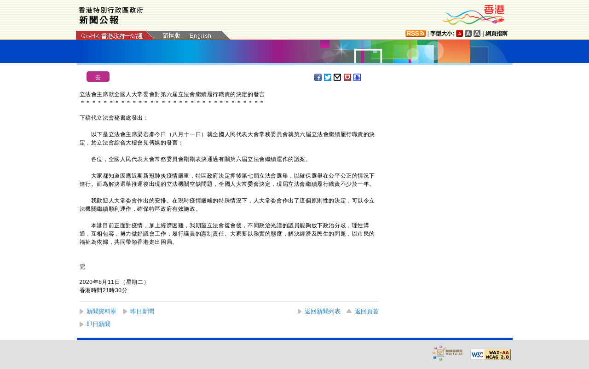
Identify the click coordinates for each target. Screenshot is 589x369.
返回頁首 (367, 311)
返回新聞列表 (323, 311)
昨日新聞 (142, 311)
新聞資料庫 (101, 311)
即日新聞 (98, 324)
